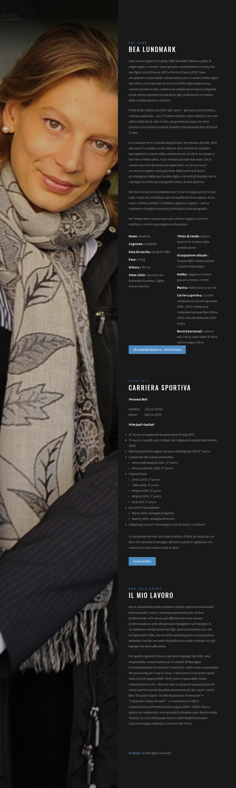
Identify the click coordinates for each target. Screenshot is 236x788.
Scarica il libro (142, 561)
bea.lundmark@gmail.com (113, 776)
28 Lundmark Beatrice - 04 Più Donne (157, 350)
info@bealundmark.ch (72, 776)
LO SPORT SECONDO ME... (185, 776)
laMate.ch (138, 753)
